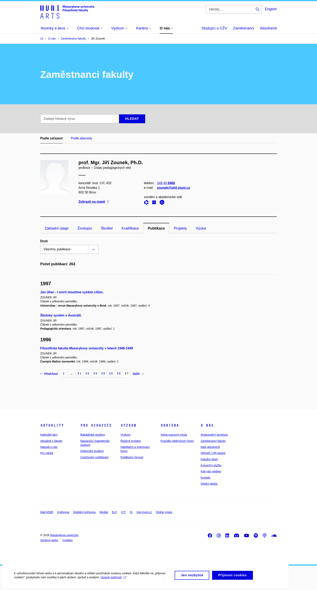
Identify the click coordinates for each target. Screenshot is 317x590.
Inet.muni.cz (144, 512)
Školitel (107, 228)
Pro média (46, 453)
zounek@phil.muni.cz (173, 187)
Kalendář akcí (49, 434)
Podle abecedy (81, 138)
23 (95, 373)
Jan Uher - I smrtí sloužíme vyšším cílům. (72, 292)
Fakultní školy (209, 459)
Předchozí (49, 373)
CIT (123, 512)
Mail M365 (46, 512)
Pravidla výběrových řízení (177, 441)
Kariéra (170, 425)
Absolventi (268, 28)
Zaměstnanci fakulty (213, 441)
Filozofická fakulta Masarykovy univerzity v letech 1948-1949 (86, 348)
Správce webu (49, 540)
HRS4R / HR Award (213, 453)
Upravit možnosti (113, 581)
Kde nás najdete (211, 471)
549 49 (166, 183)
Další (138, 373)
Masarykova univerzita (64, 535)
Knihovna (63, 512)
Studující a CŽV (214, 28)
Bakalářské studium (92, 434)
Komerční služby (211, 465)
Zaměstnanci (243, 28)
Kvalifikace (130, 228)
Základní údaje (57, 228)
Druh (44, 241)
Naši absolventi (210, 447)
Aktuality (52, 425)
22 (87, 373)
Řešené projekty (130, 441)
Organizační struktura (214, 434)
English (271, 9)
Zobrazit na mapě (93, 202)
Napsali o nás (48, 447)
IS (131, 512)
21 (79, 373)
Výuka (201, 228)
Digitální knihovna (84, 512)
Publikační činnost (131, 457)
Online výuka (164, 512)
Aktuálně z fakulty (51, 441)
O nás (207, 425)
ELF (114, 512)
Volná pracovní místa (174, 434)
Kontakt (205, 477)
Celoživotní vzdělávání (94, 457)
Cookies (67, 540)
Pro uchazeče (96, 425)
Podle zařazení (51, 138)
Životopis (84, 228)
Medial (104, 512)
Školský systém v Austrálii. (61, 315)
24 (103, 373)
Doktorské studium (92, 451)
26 (119, 373)
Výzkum (128, 425)
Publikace (156, 228)
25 (111, 373)
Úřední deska (209, 483)
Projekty (180, 228)
